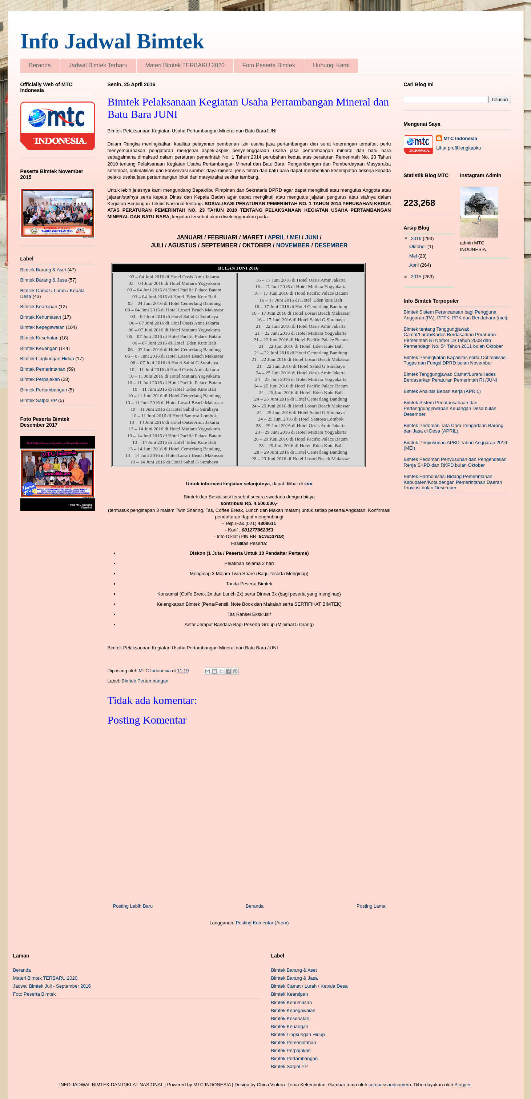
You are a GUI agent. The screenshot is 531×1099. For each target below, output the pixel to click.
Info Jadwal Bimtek (112, 41)
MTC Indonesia (460, 138)
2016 (417, 238)
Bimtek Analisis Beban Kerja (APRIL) (442, 391)
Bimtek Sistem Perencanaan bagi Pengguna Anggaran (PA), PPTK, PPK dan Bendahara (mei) (455, 314)
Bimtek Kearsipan (38, 306)
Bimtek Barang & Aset (43, 269)
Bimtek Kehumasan (40, 317)
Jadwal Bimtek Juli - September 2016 (52, 986)
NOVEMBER (293, 245)
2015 (417, 276)
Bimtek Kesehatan (39, 338)
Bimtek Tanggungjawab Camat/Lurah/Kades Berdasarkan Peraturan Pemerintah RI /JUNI (450, 377)
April (414, 265)
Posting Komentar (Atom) (262, 922)
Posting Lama (371, 906)
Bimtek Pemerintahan (42, 369)
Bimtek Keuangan (39, 348)
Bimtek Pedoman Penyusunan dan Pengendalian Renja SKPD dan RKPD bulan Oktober (455, 462)
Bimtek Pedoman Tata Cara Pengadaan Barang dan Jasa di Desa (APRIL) (453, 428)
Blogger (462, 1084)
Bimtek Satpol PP (38, 400)
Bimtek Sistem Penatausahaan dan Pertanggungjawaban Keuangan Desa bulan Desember (450, 408)
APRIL (276, 237)
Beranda (40, 65)
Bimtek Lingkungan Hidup (47, 358)
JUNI (312, 237)
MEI (296, 237)
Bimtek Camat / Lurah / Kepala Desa (309, 986)
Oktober (418, 246)
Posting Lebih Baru (133, 906)
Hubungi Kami (331, 65)
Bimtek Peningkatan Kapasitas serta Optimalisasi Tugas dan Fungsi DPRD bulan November (455, 360)
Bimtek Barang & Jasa (43, 280)
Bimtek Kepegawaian (42, 327)
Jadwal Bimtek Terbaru (98, 65)
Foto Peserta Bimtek (268, 65)
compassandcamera (390, 1084)
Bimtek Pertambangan (145, 681)
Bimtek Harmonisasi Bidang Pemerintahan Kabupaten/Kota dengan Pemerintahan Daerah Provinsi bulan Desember (453, 482)
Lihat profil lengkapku (458, 148)
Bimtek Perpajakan (40, 379)
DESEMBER (331, 245)
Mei (413, 256)
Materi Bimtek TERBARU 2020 (185, 65)
